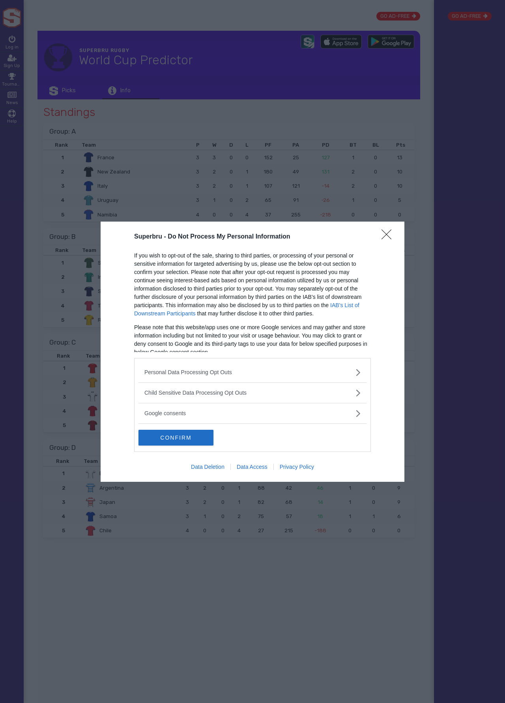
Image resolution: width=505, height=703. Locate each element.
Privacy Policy (297, 467)
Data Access (252, 467)
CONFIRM (175, 437)
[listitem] (252, 372)
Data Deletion (207, 467)
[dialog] (252, 352)
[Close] (389, 236)
